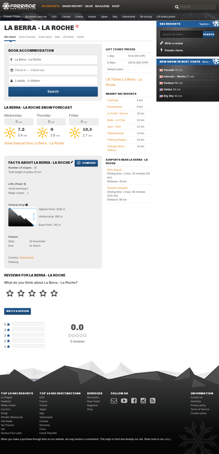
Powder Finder (12, 16)
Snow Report (72, 6)
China (42, 429)
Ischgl (4, 413)
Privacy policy (198, 405)
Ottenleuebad (115, 133)
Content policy (198, 413)
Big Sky (169, 95)
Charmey (112, 100)
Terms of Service (200, 409)
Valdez (168, 89)
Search (53, 91)
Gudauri (169, 82)
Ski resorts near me (36, 16)
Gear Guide (93, 401)
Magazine (102, 6)
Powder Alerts (171, 50)
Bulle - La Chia (116, 120)
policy (167, 439)
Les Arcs (5, 409)
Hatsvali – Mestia (175, 76)
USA (54, 16)
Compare (86, 162)
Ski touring (146, 16)
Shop (116, 6)
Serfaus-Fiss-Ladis (11, 433)
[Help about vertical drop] (26, 204)
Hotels (80, 36)
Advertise (196, 401)
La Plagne (6, 397)
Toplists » (204, 24)
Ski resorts (51, 6)
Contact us (197, 397)
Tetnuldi (169, 70)
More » (206, 62)
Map (57, 36)
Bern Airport (114, 169)
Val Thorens (7, 425)
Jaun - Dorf (114, 126)
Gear (89, 6)
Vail (3, 429)
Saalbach (6, 401)
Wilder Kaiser (8, 405)
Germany (44, 425)
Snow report (45, 36)
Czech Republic (48, 433)
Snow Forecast (27, 36)
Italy (115, 16)
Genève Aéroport (117, 187)
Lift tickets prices (166, 16)
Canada (66, 16)
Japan (104, 16)
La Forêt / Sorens (117, 113)
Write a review (17, 311)
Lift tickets (68, 36)
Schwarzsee (114, 106)
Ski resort (10, 36)
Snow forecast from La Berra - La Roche (34, 143)
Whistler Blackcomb (12, 417)
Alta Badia (6, 421)
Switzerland (128, 16)
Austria (92, 16)
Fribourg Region (117, 139)
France (79, 16)
